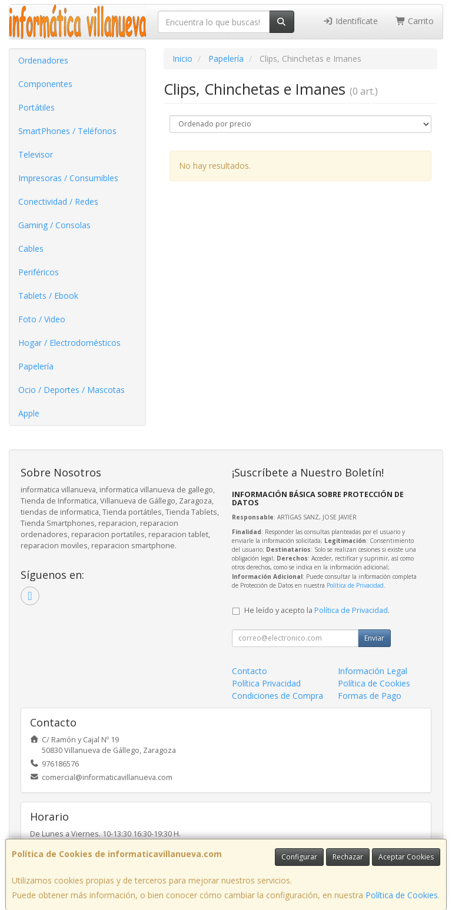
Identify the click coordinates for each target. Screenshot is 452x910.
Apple (28, 413)
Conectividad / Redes (58, 201)
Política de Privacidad (355, 585)
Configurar (299, 857)
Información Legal (372, 670)
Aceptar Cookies (406, 857)
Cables (31, 248)
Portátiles (36, 107)
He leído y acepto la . (317, 610)
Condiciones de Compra (277, 695)
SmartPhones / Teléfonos (67, 130)
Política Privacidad (266, 683)
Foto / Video (41, 319)
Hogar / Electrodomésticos (69, 342)
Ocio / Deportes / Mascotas (71, 389)
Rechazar (348, 857)
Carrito (415, 20)
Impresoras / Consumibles (68, 178)
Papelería (36, 366)
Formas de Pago (369, 695)
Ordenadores (43, 60)
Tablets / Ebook (48, 295)
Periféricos (38, 272)
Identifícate (350, 20)
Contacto (249, 670)
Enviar (374, 638)
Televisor (35, 154)
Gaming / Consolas (54, 225)
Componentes (45, 83)
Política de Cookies (401, 895)
